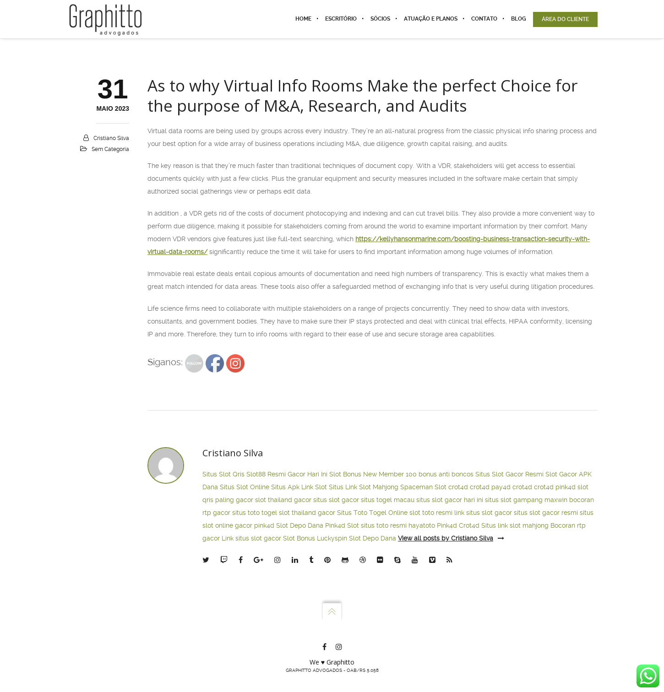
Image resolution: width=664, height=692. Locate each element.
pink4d (565, 487)
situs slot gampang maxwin (526, 499)
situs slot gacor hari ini (449, 499)
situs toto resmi (384, 525)
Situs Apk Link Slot (299, 487)
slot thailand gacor (283, 499)
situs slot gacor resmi (546, 512)
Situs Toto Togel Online (372, 512)
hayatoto (421, 525)
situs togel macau (387, 499)
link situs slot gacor (483, 512)
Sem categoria (110, 149)
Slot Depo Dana (299, 525)
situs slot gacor (336, 499)
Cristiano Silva (111, 138)
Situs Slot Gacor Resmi (509, 474)
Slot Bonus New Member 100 (373, 474)
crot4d (458, 487)
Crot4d (469, 525)
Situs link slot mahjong (515, 525)
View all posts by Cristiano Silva (451, 538)
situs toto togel (254, 512)
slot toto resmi (430, 512)
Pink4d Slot (342, 525)
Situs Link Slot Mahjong (363, 487)
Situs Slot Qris (223, 474)
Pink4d (447, 525)
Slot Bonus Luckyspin (315, 538)
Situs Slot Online (244, 487)
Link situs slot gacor (251, 538)
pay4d (501, 487)
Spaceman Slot (423, 487)
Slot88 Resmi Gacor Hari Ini (286, 474)
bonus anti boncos (446, 474)
